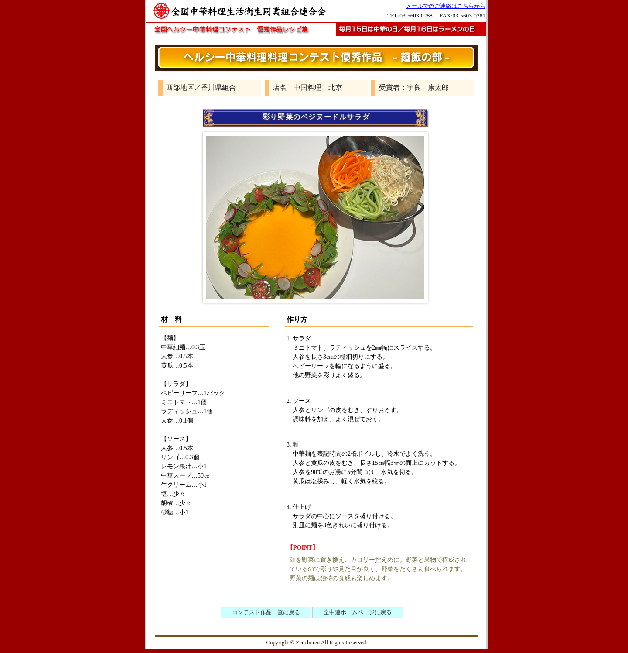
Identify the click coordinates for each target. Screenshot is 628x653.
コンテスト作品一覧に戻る (266, 612)
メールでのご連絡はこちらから (445, 6)
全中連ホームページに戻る (358, 612)
